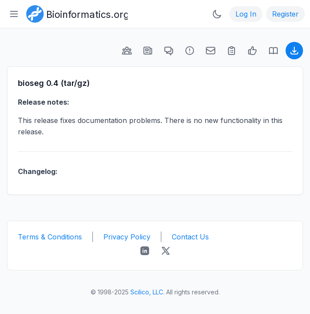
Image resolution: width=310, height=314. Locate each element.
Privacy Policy (126, 236)
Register (285, 14)
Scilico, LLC (146, 292)
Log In (245, 14)
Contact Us (190, 236)
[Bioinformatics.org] (75, 13)
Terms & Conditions (50, 236)
